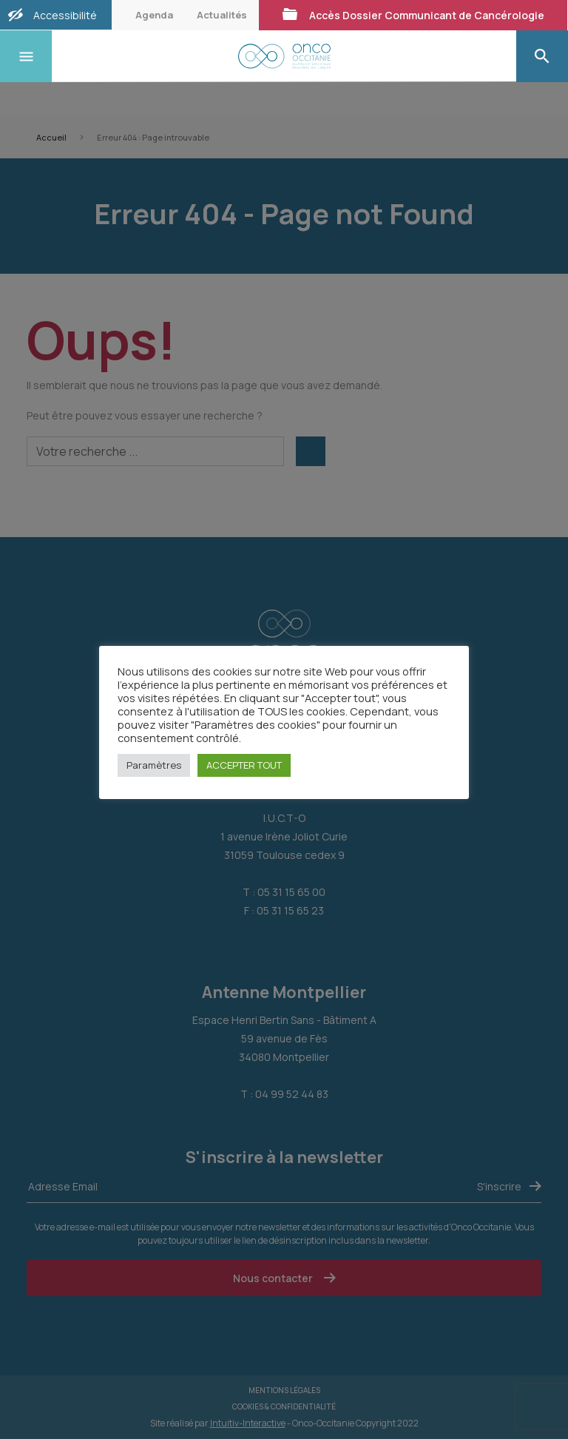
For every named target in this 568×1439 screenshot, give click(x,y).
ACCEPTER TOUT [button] (244, 765)
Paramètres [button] (153, 765)
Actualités (222, 14)
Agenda (154, 14)
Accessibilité (65, 15)
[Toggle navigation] (26, 56)
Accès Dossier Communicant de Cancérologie (413, 14)
